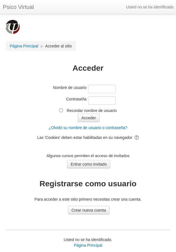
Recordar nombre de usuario (92, 110)
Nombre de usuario (69, 87)
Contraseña (76, 99)
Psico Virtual (18, 7)
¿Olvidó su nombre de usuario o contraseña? (88, 127)
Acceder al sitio (58, 46)
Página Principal (88, 245)
